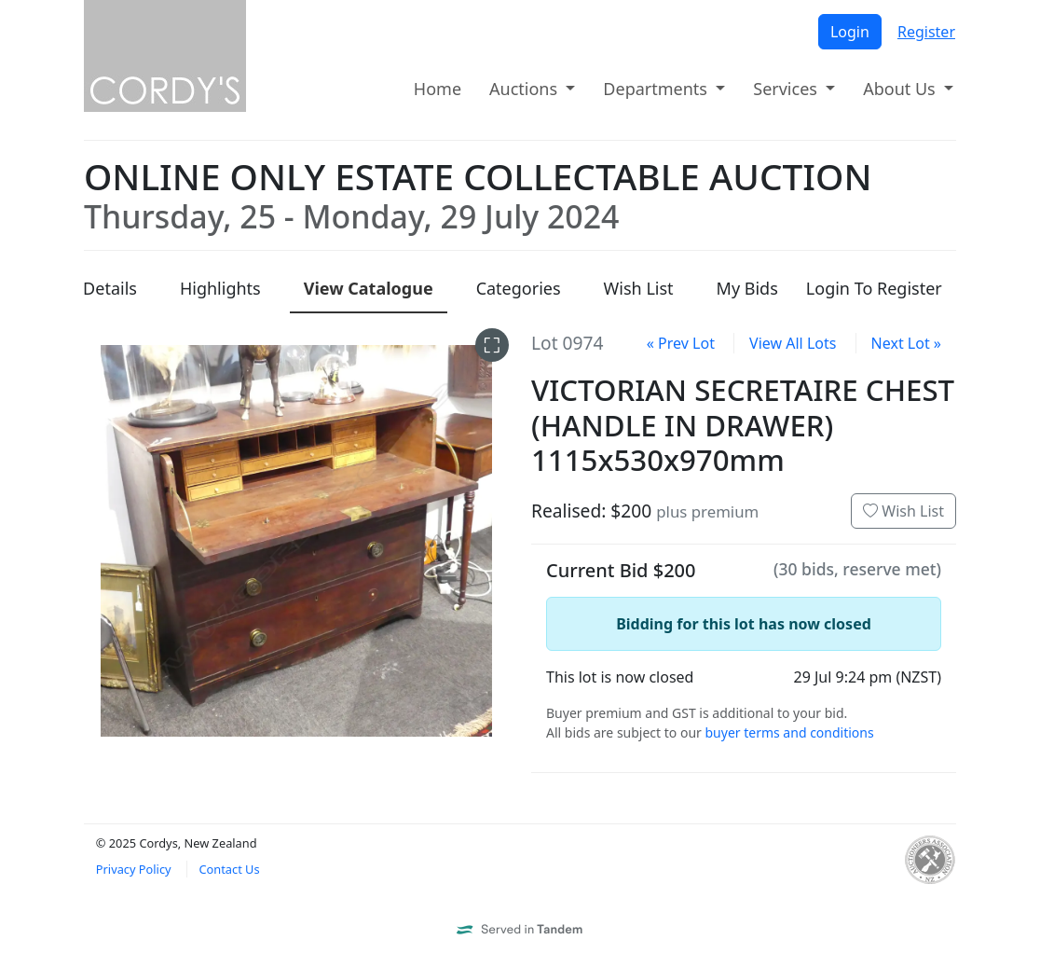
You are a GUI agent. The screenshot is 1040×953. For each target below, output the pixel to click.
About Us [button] (901, 88)
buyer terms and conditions (789, 732)
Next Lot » (906, 343)
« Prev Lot (681, 343)
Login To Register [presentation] (874, 288)
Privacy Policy (133, 869)
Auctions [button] (525, 88)
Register (926, 31)
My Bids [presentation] (747, 288)
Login (849, 31)
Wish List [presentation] (639, 288)
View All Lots (792, 343)
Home (437, 88)
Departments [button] (657, 88)
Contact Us (228, 869)
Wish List (903, 511)
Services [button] (787, 88)
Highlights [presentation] (220, 288)
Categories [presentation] (518, 288)
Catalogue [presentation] (368, 288)
